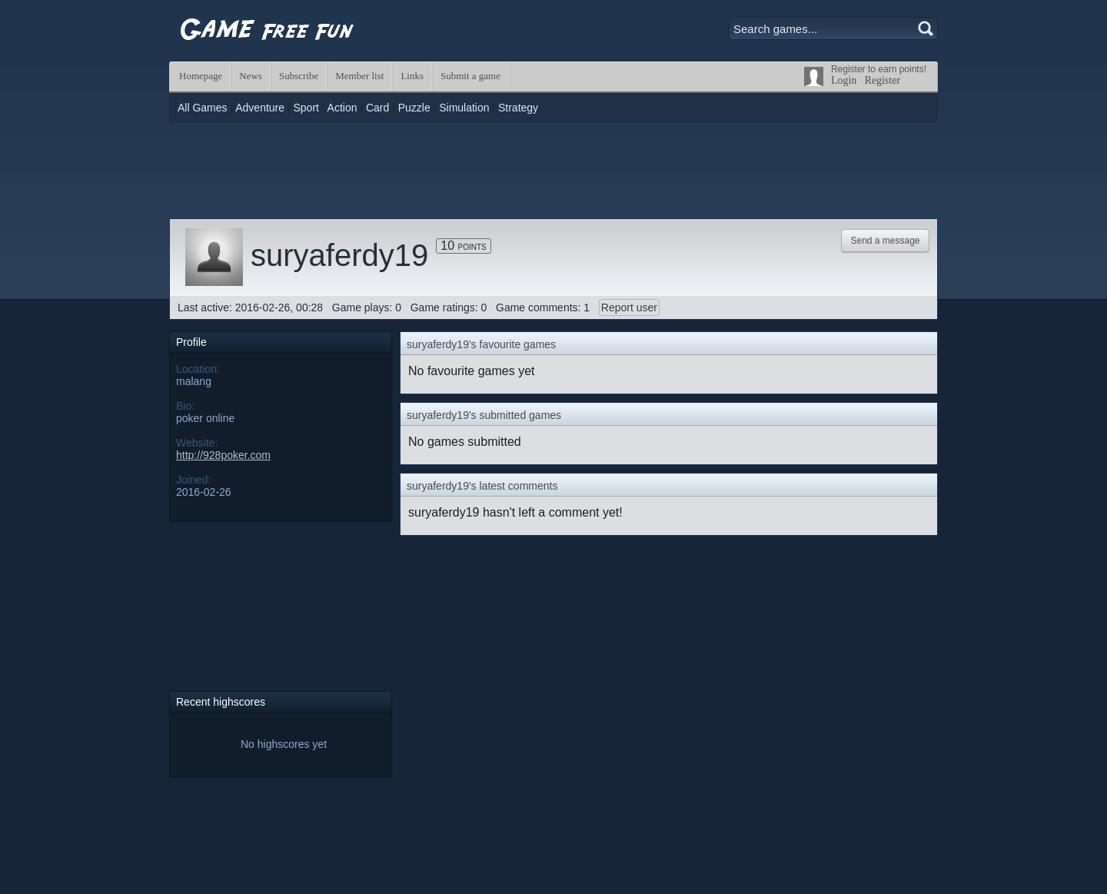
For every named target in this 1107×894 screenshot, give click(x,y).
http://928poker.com (223, 455)
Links (412, 75)
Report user (629, 307)
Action (342, 107)
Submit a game (470, 75)
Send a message (884, 240)
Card (377, 107)
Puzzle (414, 107)
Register (882, 80)
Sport (305, 107)
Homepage (200, 75)
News (250, 75)
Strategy (518, 107)
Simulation (464, 107)
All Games (203, 107)
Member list (359, 75)
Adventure (259, 107)
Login (843, 80)
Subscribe (298, 75)
